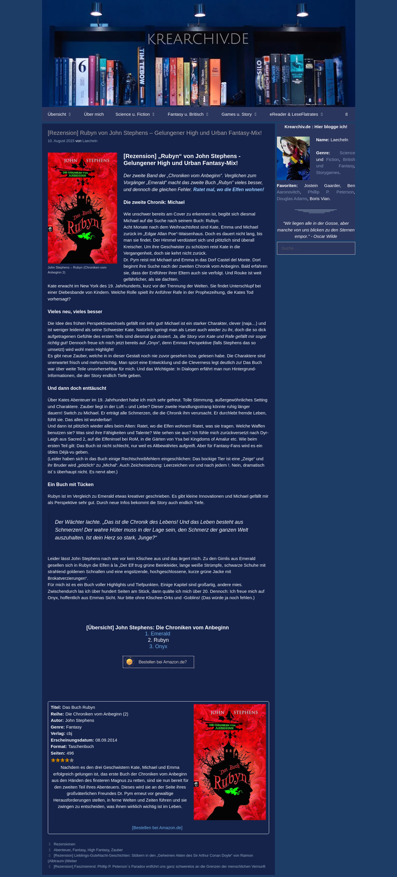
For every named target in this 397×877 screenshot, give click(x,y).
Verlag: (58, 733)
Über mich (94, 114)
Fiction (332, 159)
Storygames (327, 172)
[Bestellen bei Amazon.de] (157, 827)
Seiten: (58, 753)
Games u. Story (243, 114)
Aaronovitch (288, 191)
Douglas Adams (292, 198)
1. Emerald (158, 634)
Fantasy (78, 850)
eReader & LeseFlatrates (300, 114)
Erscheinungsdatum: (72, 740)
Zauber (117, 850)
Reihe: (57, 713)
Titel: (56, 707)
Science (347, 152)
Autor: (57, 720)
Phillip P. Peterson (331, 191)
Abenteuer (62, 850)
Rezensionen (64, 844)
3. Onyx (158, 646)
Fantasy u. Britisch (192, 114)
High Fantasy (98, 850)
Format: (59, 746)
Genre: (58, 726)
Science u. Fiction (138, 114)
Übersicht (63, 114)
